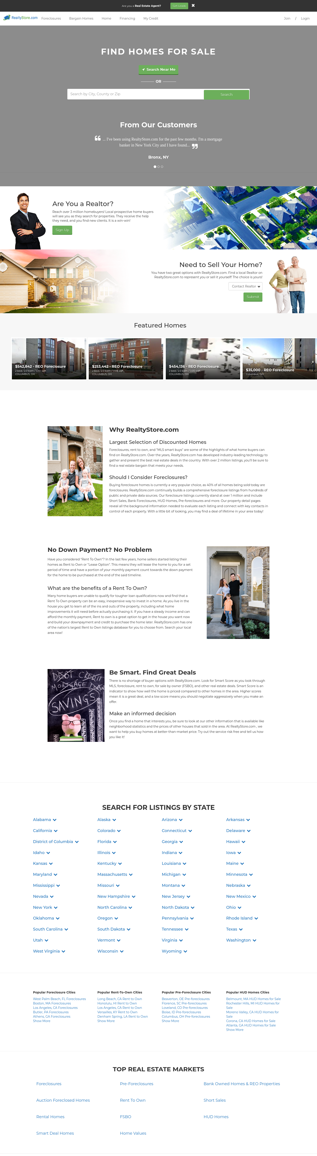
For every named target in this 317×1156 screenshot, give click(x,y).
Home (106, 18)
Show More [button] (41, 992)
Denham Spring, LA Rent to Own (123, 987)
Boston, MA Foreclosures (52, 974)
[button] (45, 790)
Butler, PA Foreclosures (51, 983)
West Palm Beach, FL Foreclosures (59, 970)
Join (287, 18)
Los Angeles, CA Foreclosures (55, 978)
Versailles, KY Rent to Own (118, 983)
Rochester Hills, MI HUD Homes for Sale (253, 976)
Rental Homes (50, 1087)
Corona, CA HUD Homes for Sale (251, 992)
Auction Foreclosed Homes (63, 1071)
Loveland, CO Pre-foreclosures (185, 978)
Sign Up (61, 229)
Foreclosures (51, 18)
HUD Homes (216, 1087)
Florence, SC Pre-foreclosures (184, 974)
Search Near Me (158, 70)
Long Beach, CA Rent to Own (120, 970)
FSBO (125, 1087)
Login (305, 18)
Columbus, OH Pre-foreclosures (186, 987)
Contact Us (112, 1145)
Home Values (133, 1104)
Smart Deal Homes (55, 1104)
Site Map (206, 1145)
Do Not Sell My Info (185, 1145)
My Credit (151, 18)
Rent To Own (133, 1071)
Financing (127, 18)
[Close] (194, 5)
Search (227, 94)
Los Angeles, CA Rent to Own (120, 978)
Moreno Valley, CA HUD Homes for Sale (252, 985)
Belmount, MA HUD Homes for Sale (253, 970)
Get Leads (180, 5)
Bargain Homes (81, 18)
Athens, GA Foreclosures (51, 987)
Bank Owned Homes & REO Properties (242, 1054)
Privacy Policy (131, 1145)
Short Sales (215, 1071)
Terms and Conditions (156, 1145)
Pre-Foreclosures (136, 1054)
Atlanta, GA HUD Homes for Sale (251, 996)
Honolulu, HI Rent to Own (117, 974)
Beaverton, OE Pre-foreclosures (186, 970)
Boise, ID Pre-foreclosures (181, 983)
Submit (254, 295)
